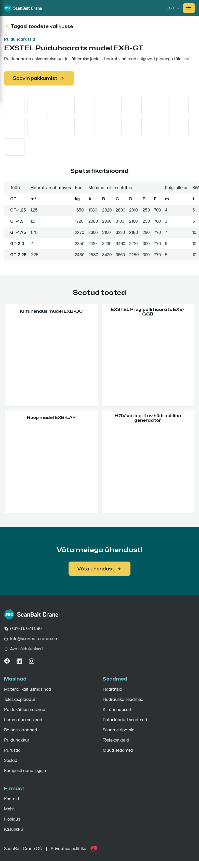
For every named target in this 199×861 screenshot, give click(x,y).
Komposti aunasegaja (25, 771)
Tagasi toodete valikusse (39, 26)
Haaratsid (112, 689)
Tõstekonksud (116, 740)
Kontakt (11, 799)
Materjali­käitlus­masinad (27, 689)
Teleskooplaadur (19, 700)
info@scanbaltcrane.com (34, 639)
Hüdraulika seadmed (123, 700)
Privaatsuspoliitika (68, 849)
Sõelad (10, 761)
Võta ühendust (99, 569)
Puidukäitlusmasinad (24, 710)
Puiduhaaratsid (19, 39)
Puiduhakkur (16, 740)
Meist (9, 809)
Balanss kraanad (20, 730)
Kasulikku (13, 829)
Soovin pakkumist (39, 78)
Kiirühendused (117, 710)
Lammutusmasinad (23, 720)
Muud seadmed (118, 750)
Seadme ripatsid (119, 730)
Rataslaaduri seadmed (125, 720)
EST (173, 8)
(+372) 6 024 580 (26, 629)
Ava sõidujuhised (26, 649)
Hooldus (12, 819)
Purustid (12, 750)
